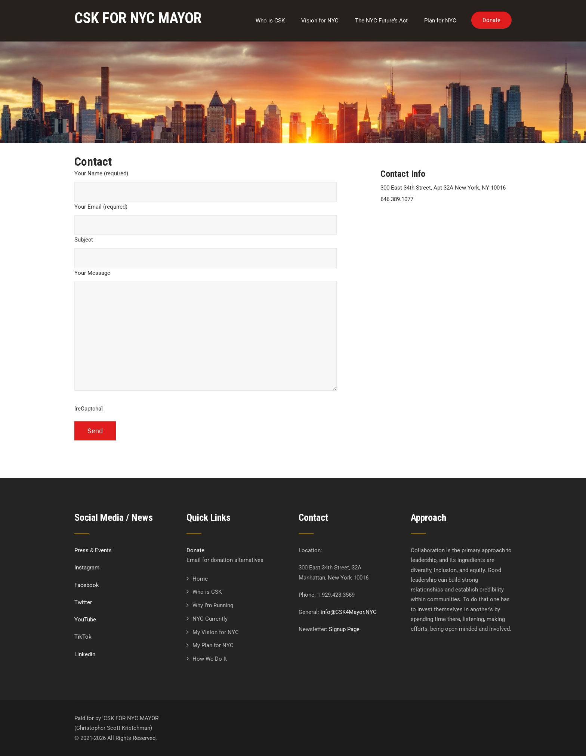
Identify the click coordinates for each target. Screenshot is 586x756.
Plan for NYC (440, 20)
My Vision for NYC (215, 632)
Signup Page (344, 629)
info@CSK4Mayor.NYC (349, 612)
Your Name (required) (101, 173)
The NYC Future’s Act (381, 20)
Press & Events (93, 550)
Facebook (86, 585)
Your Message (92, 273)
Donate (491, 20)
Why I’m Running (212, 605)
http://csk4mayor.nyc (406, 222)
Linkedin (84, 654)
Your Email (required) (100, 206)
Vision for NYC (320, 20)
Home (200, 578)
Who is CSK (270, 20)
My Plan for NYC (213, 645)
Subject (83, 239)
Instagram (86, 567)
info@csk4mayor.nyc (406, 211)
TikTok (83, 636)
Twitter (83, 602)
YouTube (85, 619)
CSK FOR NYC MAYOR (138, 18)
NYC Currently (210, 618)
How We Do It (209, 658)
